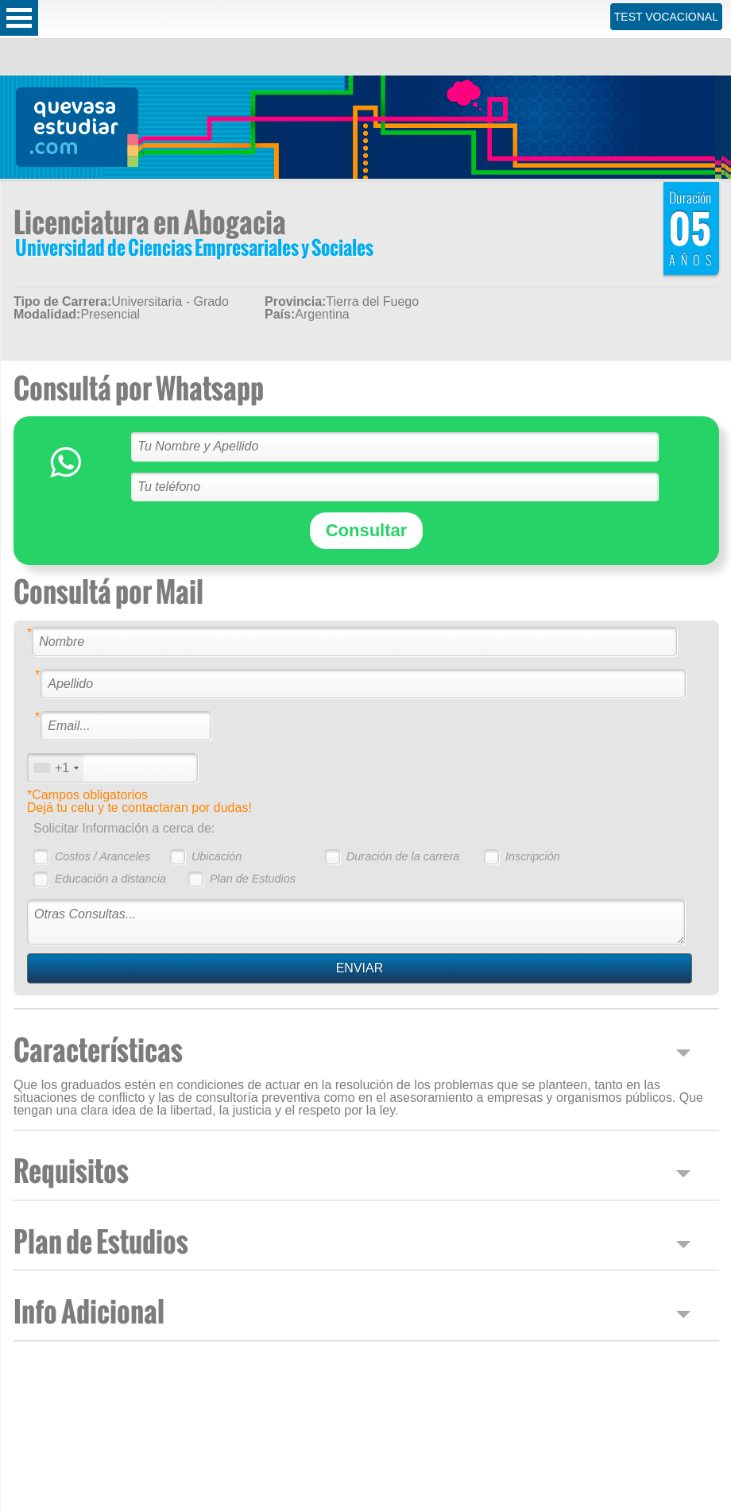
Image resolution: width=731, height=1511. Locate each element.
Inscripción (532, 856)
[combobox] (55, 768)
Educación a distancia (110, 878)
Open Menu (19, 18)
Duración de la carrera (402, 856)
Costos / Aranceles (102, 856)
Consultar (367, 530)
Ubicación (216, 856)
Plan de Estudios (253, 878)
